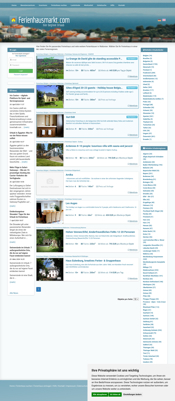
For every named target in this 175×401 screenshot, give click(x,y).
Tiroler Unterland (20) (151, 356)
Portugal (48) (148, 105)
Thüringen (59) (148, 348)
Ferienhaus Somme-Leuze (73, 199)
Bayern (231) (148, 173)
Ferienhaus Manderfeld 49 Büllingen (76, 256)
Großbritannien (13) (150, 79)
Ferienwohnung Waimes (78, 228)
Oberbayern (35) (149, 285)
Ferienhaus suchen (59, 5)
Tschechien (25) (149, 125)
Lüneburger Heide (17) (151, 251)
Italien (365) (147, 87)
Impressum (71, 386)
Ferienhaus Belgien (42, 54)
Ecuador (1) (147, 139)
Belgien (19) (147, 56)
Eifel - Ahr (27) (148, 197)
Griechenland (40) (149, 76)
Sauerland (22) (148, 327)
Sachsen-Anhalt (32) (150, 319)
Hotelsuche (101, 5)
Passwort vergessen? (21, 75)
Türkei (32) (147, 128)
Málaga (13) (147, 267)
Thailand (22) (148, 122)
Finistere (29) (148, 208)
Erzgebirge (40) (148, 202)
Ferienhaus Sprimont (71, 83)
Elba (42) (146, 200)
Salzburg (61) (148, 322)
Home (14, 5)
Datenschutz (82, 386)
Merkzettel (88, 5)
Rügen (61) (147, 310)
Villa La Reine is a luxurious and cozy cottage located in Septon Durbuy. (91, 150)
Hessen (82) (147, 226)
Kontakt (121, 5)
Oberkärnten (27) (149, 287)
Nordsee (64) (148, 279)
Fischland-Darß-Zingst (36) (153, 211)
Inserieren (43, 5)
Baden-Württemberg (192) (152, 165)
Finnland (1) (147, 70)
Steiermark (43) (149, 339)
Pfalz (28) (146, 296)
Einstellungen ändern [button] (132, 394)
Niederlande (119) (149, 96)
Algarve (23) (147, 154)
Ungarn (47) (147, 133)
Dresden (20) (148, 194)
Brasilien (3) (147, 58)
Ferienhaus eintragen (42, 386)
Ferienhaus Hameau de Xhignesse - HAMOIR (79, 54)
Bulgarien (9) (148, 61)
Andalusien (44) (149, 162)
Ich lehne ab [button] (115, 394)
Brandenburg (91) (149, 179)
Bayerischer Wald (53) (151, 171)
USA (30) (146, 131)
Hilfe (112, 5)
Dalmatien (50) (148, 191)
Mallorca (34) (148, 254)
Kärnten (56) (147, 237)
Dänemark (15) (148, 67)
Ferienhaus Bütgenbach (72, 170)
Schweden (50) (148, 107)
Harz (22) (146, 220)
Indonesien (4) (148, 82)
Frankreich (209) (149, 73)
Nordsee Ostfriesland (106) (153, 282)
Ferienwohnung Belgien (44, 228)
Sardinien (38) (148, 324)
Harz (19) (146, 223)
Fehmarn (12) (148, 205)
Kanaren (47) (148, 228)
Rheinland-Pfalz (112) (151, 307)
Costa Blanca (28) (149, 185)
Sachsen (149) (148, 316)
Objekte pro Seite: (128, 299)
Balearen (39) (148, 168)
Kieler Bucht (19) (149, 231)
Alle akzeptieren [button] (100, 394)
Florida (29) (147, 214)
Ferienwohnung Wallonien (61, 228)
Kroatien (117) (148, 90)
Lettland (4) (147, 93)
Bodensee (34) (148, 176)
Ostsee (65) (147, 290)
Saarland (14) (148, 313)
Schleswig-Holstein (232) (152, 330)
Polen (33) (147, 102)
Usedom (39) (148, 362)
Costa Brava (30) (149, 188)
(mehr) (26, 127)
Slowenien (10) (148, 113)
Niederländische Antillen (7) (153, 99)
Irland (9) (146, 84)
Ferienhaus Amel (70, 112)
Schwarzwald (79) (149, 333)
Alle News (14, 293)
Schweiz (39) (148, 110)
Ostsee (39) (147, 293)
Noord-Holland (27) (150, 273)
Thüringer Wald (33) (150, 350)
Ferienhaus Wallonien (56, 54)
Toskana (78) (148, 359)
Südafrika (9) (148, 119)
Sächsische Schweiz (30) (152, 342)
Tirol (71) (146, 353)
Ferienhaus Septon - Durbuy (74, 142)
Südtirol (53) (147, 345)
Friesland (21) (148, 217)
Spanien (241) (148, 116)
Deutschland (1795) (150, 64)
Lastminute (75, 5)
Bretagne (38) (148, 182)
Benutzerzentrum (28, 5)
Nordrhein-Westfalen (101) (153, 276)
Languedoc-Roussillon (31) (153, 245)
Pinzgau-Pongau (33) (151, 299)
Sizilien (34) (147, 336)
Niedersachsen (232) (150, 270)
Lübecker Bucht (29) (150, 248)
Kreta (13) (146, 234)
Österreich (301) (149, 136)
